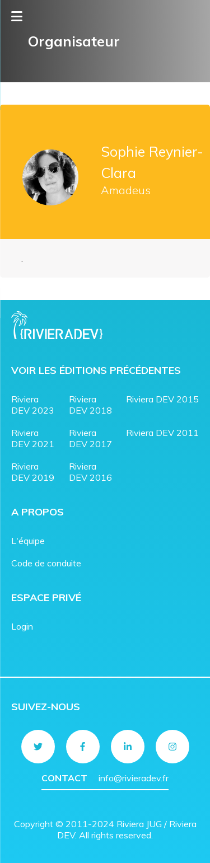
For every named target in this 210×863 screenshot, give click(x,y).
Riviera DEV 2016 (90, 472)
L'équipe (28, 540)
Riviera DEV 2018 (90, 404)
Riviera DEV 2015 (162, 399)
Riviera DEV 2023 (32, 404)
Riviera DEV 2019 (32, 472)
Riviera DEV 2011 (162, 432)
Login (22, 626)
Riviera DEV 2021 (32, 438)
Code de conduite (46, 563)
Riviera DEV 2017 (90, 438)
